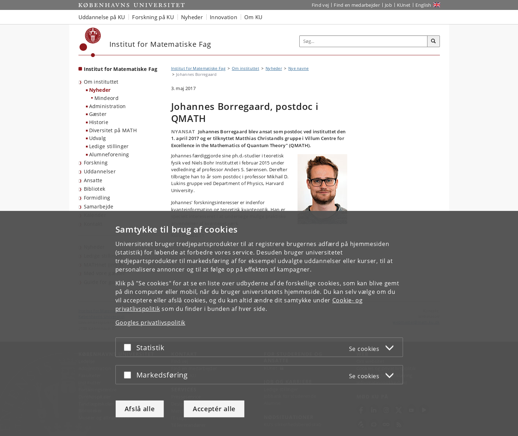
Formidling (97, 197)
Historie (98, 122)
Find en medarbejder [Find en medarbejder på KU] (357, 5)
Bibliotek (94, 188)
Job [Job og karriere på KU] (388, 5)
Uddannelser (100, 171)
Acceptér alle (214, 408)
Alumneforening (109, 154)
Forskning (96, 162)
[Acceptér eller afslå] (129, 347)
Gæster (98, 114)
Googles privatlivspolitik (150, 322)
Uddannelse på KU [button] (101, 17)
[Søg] (433, 41)
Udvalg (97, 138)
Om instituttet (101, 81)
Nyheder (100, 89)
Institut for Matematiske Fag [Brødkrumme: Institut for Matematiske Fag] (198, 68)
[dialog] (259, 323)
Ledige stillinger (109, 146)
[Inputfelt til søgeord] (363, 41)
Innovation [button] (223, 17)
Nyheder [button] (192, 17)
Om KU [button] (253, 17)
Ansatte (93, 180)
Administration (107, 106)
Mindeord (106, 98)
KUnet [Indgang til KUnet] (404, 5)
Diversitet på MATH (113, 130)
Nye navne (298, 68)
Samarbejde (99, 206)
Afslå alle (140, 408)
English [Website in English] (423, 5)
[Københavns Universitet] (90, 42)
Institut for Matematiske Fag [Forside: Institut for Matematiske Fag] (120, 69)
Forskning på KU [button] (153, 17)
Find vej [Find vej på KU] (320, 5)
